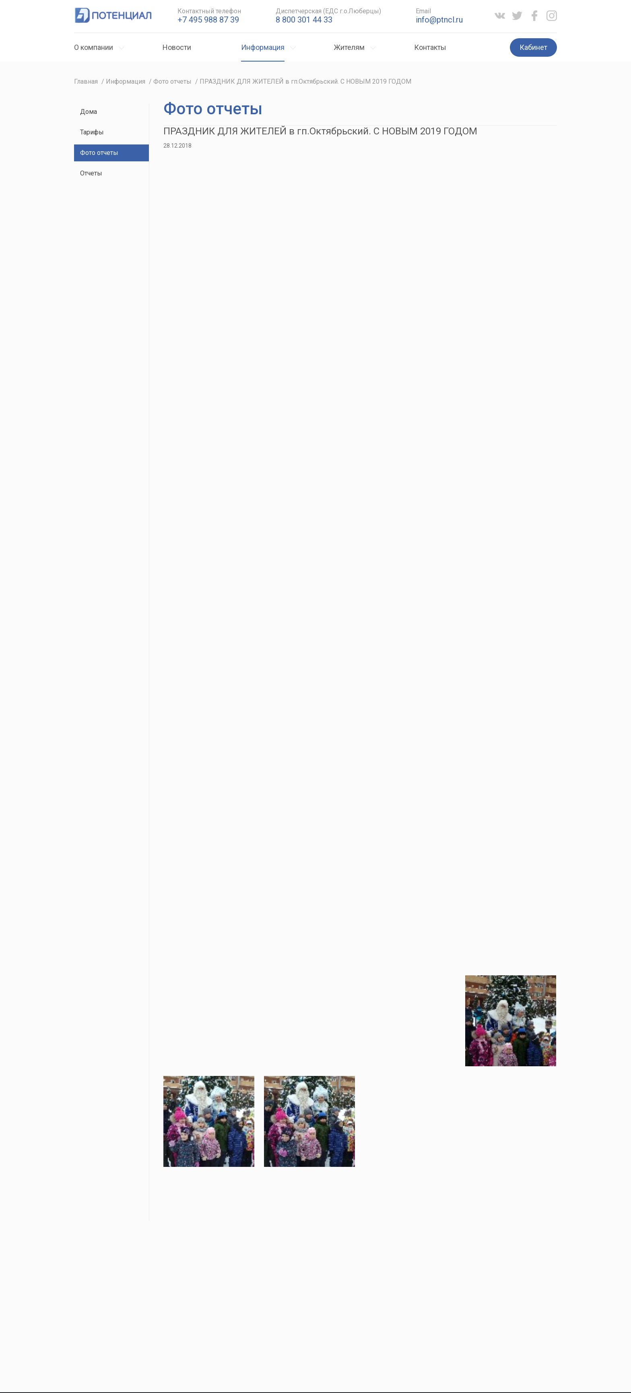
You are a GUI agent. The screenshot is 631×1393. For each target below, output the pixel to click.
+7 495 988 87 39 (208, 20)
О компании (93, 47)
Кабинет (533, 47)
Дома (88, 111)
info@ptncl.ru (439, 20)
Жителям (349, 47)
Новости (177, 47)
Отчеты (91, 173)
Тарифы (92, 132)
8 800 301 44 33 (304, 20)
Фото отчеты (99, 153)
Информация (263, 47)
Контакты (430, 47)
